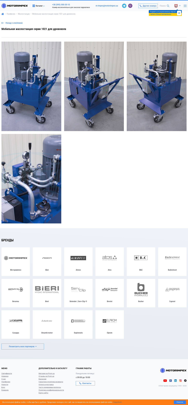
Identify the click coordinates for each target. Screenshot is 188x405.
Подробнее (117, 402)
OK (179, 13)
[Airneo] (78, 261)
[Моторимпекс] (15, 261)
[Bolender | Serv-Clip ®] (78, 293)
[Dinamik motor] (47, 324)
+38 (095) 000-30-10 (61, 4)
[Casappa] (15, 324)
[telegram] (124, 5)
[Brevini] (109, 293)
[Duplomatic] (78, 324)
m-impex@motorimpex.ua (107, 6)
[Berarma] (15, 293)
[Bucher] (141, 293)
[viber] (130, 5)
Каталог (38, 6)
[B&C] (141, 261)
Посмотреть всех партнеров (23, 346)
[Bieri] (47, 293)
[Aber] (47, 261)
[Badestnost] (172, 261)
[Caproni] (172, 293)
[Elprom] (109, 324)
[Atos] (109, 261)
